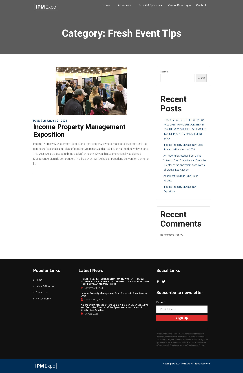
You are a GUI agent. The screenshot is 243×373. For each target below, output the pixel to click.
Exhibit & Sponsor (149, 5)
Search (164, 71)
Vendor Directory (178, 5)
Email (160, 302)
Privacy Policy (43, 298)
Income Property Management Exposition (79, 130)
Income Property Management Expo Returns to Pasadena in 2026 (114, 294)
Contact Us (41, 292)
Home (106, 5)
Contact (201, 5)
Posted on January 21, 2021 (50, 120)
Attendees (124, 5)
